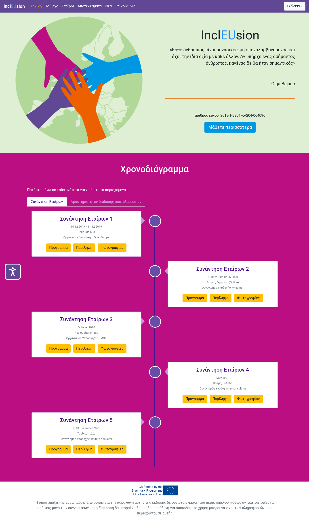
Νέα (108, 6)
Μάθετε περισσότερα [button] (230, 127)
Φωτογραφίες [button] (112, 247)
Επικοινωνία (125, 6)
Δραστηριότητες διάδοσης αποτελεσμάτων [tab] (106, 202)
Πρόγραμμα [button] (58, 247)
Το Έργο (51, 6)
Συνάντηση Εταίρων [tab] (47, 202)
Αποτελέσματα (90, 6)
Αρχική (37, 5)
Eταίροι (68, 6)
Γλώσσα (293, 6)
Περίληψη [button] (84, 247)
